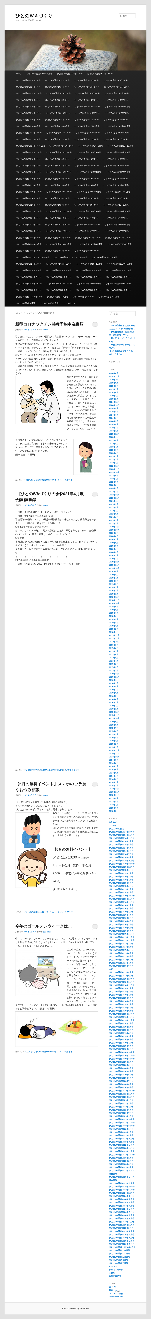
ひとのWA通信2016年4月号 (28, 120)
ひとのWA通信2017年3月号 (117, 133)
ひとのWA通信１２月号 (108, 297)
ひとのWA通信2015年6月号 (86, 100)
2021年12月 (114, 495)
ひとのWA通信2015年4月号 (28, 100)
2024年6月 (113, 418)
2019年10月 (114, 568)
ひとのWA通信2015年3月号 (117, 93)
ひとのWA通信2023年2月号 (28, 251)
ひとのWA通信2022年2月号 (88, 231)
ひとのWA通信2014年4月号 (57, 80)
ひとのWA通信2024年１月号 (119, 264)
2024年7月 (113, 415)
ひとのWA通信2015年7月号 (116, 100)
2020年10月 (114, 530)
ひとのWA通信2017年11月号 (117, 126)
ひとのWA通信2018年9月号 (86, 165)
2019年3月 (113, 587)
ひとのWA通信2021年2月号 (118, 211)
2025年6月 (113, 392)
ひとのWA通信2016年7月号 (116, 120)
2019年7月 (113, 578)
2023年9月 (113, 440)
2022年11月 (114, 469)
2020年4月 (113, 549)
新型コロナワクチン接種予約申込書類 (49, 324)
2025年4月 (113, 396)
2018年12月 (114, 597)
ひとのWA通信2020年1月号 (89, 192)
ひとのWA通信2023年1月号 (119, 244)
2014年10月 (114, 757)
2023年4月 (113, 453)
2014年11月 (114, 753)
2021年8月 (113, 507)
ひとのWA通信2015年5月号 (57, 100)
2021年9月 (113, 504)
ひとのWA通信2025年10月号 (29, 283)
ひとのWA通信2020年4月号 (57, 198)
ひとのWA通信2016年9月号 (57, 126)
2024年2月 (113, 427)
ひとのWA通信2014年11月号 (69, 74)
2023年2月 (113, 459)
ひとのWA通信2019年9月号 (86, 185)
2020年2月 (113, 555)
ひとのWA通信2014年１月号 (87, 87)
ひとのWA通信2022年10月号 (87, 224)
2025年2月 (113, 399)
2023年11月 (114, 437)
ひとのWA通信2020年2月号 (118, 192)
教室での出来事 (116, 1269)
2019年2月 (113, 590)
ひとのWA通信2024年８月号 (88, 277)
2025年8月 (113, 386)
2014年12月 (114, 750)
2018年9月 (113, 606)
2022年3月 (113, 485)
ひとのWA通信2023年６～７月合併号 (70, 257)
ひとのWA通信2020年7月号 (28, 205)
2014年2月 (113, 782)
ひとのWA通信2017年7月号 (116, 139)
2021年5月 (113, 514)
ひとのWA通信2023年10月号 (29, 244)
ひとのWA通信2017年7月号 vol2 (30, 146)
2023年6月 (113, 450)
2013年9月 (113, 798)
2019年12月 (114, 562)
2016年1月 (113, 709)
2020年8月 (113, 536)
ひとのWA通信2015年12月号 (29, 93)
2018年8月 (113, 610)
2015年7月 (113, 728)
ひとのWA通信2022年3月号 (117, 231)
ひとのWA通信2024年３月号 (58, 270)
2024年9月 (113, 408)
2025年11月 (114, 376)
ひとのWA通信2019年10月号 (116, 165)
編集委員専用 (115, 1276)
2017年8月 (113, 648)
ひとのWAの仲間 (32, 770)
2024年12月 (114, 402)
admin (46, 330)
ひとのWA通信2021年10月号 (116, 205)
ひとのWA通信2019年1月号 (89, 172)
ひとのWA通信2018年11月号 (29, 152)
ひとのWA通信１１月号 (83, 297)
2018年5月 (113, 619)
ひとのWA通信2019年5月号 (86, 179)
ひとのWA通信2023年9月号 (86, 251)
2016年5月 (113, 696)
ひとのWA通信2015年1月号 (58, 93)
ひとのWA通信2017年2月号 (88, 133)
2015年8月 (113, 725)
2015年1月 (113, 747)
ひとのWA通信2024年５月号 (118, 270)
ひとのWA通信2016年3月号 (117, 113)
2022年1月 (113, 491)
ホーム (19, 74)
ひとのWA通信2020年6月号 (116, 198)
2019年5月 (113, 584)
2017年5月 (113, 658)
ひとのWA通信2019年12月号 (59, 172)
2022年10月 (114, 472)
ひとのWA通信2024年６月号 (28, 277)
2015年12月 (114, 712)
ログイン (113, 1287)
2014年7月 (113, 766)
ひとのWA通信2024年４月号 (88, 270)
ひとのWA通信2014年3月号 (28, 80)
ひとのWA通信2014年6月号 (116, 80)
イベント (52, 912)
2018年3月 (113, 626)
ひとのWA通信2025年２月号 (118, 283)
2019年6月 (113, 581)
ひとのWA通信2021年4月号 (28, 218)
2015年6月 (113, 731)
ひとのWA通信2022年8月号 (28, 238)
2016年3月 (113, 702)
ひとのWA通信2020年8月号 (57, 205)
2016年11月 (114, 677)
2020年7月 (113, 539)
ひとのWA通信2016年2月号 (88, 113)
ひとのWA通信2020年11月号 (29, 192)
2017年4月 (113, 661)
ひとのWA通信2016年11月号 (117, 106)
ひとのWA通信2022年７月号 (87, 238)
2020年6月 (113, 543)
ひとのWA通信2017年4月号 (28, 139)
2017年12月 (114, 635)
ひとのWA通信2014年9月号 (57, 87)
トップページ (69, 303)
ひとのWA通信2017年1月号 (58, 133)
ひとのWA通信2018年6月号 (116, 159)
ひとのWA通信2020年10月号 (116, 185)
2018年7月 (113, 613)
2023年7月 (113, 447)
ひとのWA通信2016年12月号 (29, 113)
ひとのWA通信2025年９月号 (88, 290)
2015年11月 (114, 715)
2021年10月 (114, 501)
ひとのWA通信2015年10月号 (117, 87)
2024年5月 (113, 421)
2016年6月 (113, 693)
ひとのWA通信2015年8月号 (57, 106)
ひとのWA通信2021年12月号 (59, 211)
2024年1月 (113, 431)
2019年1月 (113, 594)
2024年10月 (114, 405)
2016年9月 (113, 683)
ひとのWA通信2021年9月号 (57, 224)
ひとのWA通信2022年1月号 (58, 231)
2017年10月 (114, 642)
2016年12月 (114, 674)
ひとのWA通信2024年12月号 (89, 264)
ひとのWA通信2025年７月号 (58, 290)
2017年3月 (113, 664)
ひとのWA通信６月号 (25, 303)
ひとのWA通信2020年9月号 (86, 205)
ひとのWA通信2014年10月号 (39, 74)
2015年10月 (114, 718)
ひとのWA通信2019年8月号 (57, 185)
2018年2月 (113, 629)
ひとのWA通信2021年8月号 (28, 224)
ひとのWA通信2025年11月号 (59, 283)
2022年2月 (113, 488)
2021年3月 (113, 520)
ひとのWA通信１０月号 (57, 297)
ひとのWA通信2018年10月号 (120, 146)
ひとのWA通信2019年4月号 (57, 179)
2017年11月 (114, 638)
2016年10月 (114, 680)
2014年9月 (113, 760)
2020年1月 (113, 558)
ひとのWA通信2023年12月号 (89, 244)
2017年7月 (113, 651)
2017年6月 (113, 654)
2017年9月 (113, 645)
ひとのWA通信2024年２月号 (28, 270)
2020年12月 (114, 527)
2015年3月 (113, 741)
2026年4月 (113, 373)
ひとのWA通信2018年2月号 (28, 159)
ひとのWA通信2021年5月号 (57, 218)
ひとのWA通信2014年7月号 (28, 87)
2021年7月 (113, 511)
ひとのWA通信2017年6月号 (86, 139)
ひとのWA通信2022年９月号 (117, 238)
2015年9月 (113, 722)
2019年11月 (114, 565)
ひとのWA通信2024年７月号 (58, 277)
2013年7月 (113, 805)
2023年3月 (113, 456)
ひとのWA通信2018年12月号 (59, 152)
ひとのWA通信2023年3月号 (57, 251)
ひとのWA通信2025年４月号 (28, 290)
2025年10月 (114, 379)
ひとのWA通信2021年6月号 (86, 218)
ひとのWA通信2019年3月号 (28, 179)
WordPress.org (116, 1297)
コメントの (116, 1293)
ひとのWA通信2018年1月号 (89, 152)
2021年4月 (113, 517)
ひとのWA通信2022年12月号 (29, 231)
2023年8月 (113, 443)
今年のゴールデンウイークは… (43, 926)
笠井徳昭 (46, 932)
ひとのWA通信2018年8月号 (57, 165)
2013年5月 (113, 811)
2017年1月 (113, 670)
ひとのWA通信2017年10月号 (87, 126)
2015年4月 (113, 737)
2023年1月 (113, 463)
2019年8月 (113, 574)
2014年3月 (113, 779)
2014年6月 (113, 769)
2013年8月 (113, 801)
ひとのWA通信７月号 (49, 303)
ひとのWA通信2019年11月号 (29, 172)
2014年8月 (113, 763)
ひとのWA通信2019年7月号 (28, 185)
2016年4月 (113, 699)
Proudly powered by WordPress (75, 1308)
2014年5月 (113, 773)
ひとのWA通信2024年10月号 (29, 264)
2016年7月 (113, 689)
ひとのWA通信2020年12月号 (59, 192)
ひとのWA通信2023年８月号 (104, 257)
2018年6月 (113, 616)
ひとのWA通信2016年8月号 (28, 126)
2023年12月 (114, 434)
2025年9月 (113, 383)
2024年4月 (113, 424)
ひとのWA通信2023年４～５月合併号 (32, 257)
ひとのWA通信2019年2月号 (118, 172)
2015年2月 (113, 744)
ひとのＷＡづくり (34, 15)
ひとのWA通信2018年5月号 (86, 159)
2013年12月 (114, 789)
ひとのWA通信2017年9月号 (91, 146)
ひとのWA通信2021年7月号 (116, 218)
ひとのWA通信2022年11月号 (117, 224)
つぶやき (29, 1052)
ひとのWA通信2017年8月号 (61, 146)
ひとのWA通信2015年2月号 (88, 93)
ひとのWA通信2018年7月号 (28, 165)
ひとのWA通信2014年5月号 (86, 80)
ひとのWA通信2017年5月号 (57, 139)
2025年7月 (113, 389)
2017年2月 (113, 667)
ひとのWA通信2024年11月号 (59, 264)
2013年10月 (114, 795)
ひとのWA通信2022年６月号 (57, 238)
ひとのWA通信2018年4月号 (57, 159)
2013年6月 (113, 808)
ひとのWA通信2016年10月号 (87, 106)
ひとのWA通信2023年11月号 (59, 244)
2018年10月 (114, 603)
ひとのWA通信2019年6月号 (116, 179)
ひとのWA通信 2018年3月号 (29, 297)
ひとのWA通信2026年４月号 (118, 290)
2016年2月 (113, 706)
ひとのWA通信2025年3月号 (89, 283)
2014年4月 (113, 776)
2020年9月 (113, 533)
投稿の (114, 1290)
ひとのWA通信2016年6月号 (86, 120)
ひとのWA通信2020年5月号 (86, 198)
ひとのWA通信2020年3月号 (28, 198)
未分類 (112, 1273)
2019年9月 (113, 571)
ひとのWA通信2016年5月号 (57, 120)
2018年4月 (113, 622)
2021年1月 (113, 523)
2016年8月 (113, 686)
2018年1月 (113, 632)
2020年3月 (113, 552)
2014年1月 (113, 785)
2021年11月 (114, 498)
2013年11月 (114, 792)
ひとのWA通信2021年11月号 (29, 211)
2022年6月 (113, 482)
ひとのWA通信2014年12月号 (100, 74)
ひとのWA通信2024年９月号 (118, 277)
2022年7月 (113, 479)
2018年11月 (114, 600)
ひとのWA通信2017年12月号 (29, 133)
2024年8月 (113, 411)
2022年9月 (113, 475)
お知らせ (29, 480)
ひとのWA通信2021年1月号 (89, 211)
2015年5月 (113, 734)
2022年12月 (114, 466)
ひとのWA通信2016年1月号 (58, 113)
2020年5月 (113, 546)
